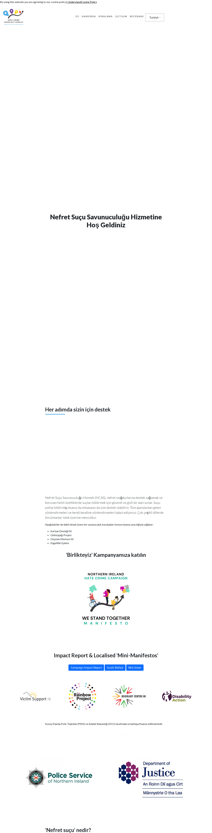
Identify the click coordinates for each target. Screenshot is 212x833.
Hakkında (89, 16)
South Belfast (115, 667)
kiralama (106, 16)
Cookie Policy (89, 1)
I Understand (73, 1)
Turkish (154, 17)
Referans (137, 16)
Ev (77, 16)
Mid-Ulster (134, 667)
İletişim (121, 16)
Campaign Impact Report (86, 667)
